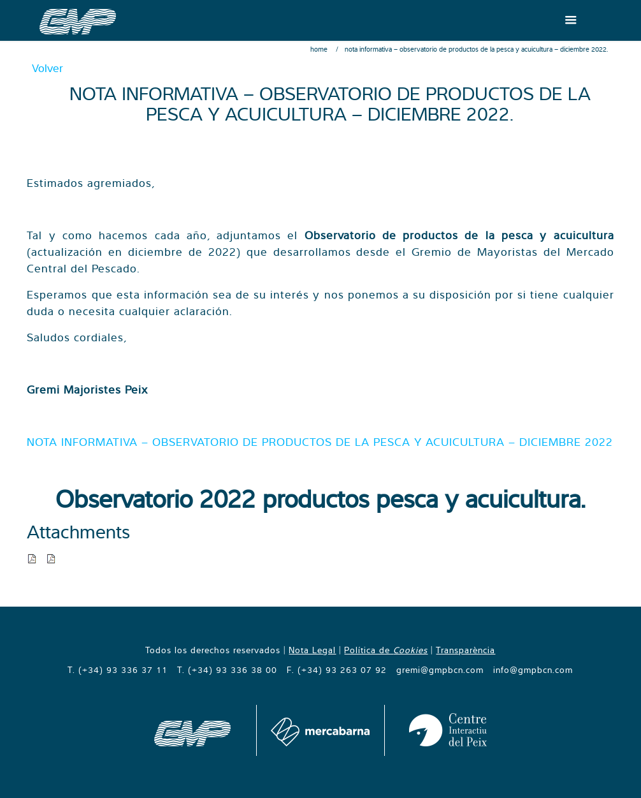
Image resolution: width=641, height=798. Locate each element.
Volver (47, 68)
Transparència (465, 650)
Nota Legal (312, 650)
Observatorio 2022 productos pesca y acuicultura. (320, 498)
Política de (386, 650)
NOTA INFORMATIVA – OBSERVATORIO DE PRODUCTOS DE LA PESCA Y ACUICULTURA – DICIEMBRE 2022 (320, 442)
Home (319, 49)
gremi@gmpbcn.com (440, 669)
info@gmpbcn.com (533, 669)
